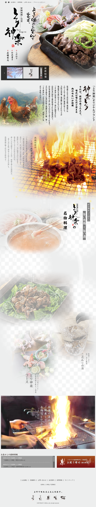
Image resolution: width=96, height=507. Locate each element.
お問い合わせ (27, 2)
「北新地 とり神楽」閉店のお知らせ (14, 460)
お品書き (24, 480)
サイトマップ (69, 480)
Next (4, 73)
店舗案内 (32, 480)
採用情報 (20, 2)
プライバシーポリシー (39, 2)
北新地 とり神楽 (45, 484)
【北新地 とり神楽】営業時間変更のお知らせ (17, 466)
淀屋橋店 (53, 484)
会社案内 (13, 2)
